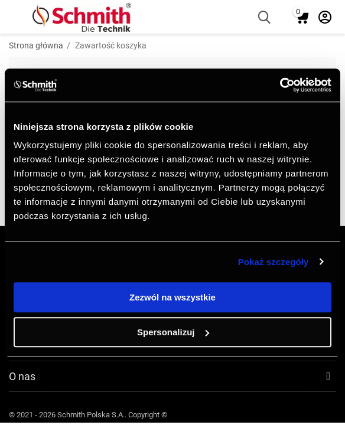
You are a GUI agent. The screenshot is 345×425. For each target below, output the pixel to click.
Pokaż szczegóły (273, 262)
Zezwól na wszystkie (172, 297)
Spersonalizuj (173, 332)
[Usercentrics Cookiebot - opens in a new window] (279, 85)
